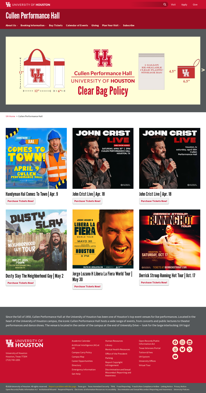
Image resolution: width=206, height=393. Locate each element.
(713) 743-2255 (13, 359)
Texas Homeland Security (98, 386)
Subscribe (128, 25)
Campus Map (78, 356)
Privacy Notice (180, 386)
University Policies (181, 389)
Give (195, 4)
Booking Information (33, 25)
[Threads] (175, 349)
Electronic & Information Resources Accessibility (95, 389)
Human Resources (114, 340)
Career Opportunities (82, 360)
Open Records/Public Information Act (149, 342)
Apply (184, 4)
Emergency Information (84, 369)
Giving (95, 25)
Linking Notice (167, 386)
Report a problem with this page (62, 386)
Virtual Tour (144, 365)
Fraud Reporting (124, 386)
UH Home (10, 116)
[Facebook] (175, 342)
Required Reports (65, 389)
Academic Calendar (81, 340)
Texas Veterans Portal (150, 348)
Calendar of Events (77, 25)
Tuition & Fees (146, 352)
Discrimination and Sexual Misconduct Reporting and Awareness (118, 372)
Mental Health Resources (117, 349)
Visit (173, 4)
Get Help (76, 373)
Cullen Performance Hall (33, 15)
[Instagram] (182, 342)
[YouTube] (175, 356)
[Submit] (165, 4)
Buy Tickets (56, 25)
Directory (76, 365)
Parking (109, 357)
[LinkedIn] (189, 342)
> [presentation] (203, 70)
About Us (12, 25)
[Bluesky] (182, 349)
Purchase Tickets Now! (21, 201)
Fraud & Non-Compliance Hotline (145, 386)
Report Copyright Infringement (114, 364)
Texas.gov (82, 386)
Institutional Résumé (48, 389)
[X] (189, 349)
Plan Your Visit (111, 25)
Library (108, 345)
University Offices (147, 360)
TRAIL (113, 386)
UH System (144, 356)
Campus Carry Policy (82, 352)
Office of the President (116, 353)
